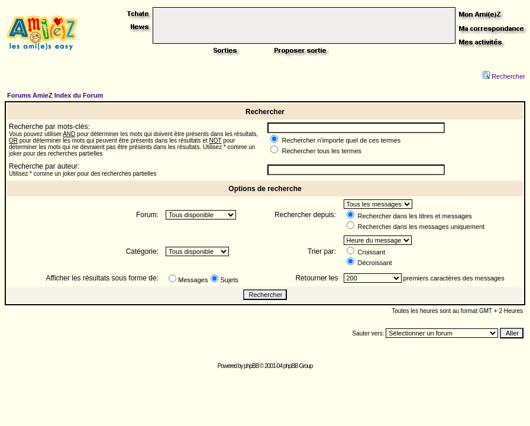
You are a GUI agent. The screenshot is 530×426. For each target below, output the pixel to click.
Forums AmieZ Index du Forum (55, 95)
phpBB (251, 366)
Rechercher (504, 76)
